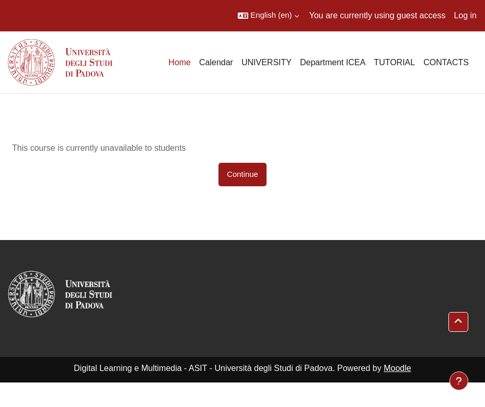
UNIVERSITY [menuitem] (266, 62)
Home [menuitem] (179, 62)
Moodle (397, 368)
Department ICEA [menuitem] (332, 62)
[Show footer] (458, 381)
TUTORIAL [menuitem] (394, 62)
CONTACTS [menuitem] (446, 62)
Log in (465, 15)
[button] (268, 15)
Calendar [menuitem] (216, 62)
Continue (242, 174)
